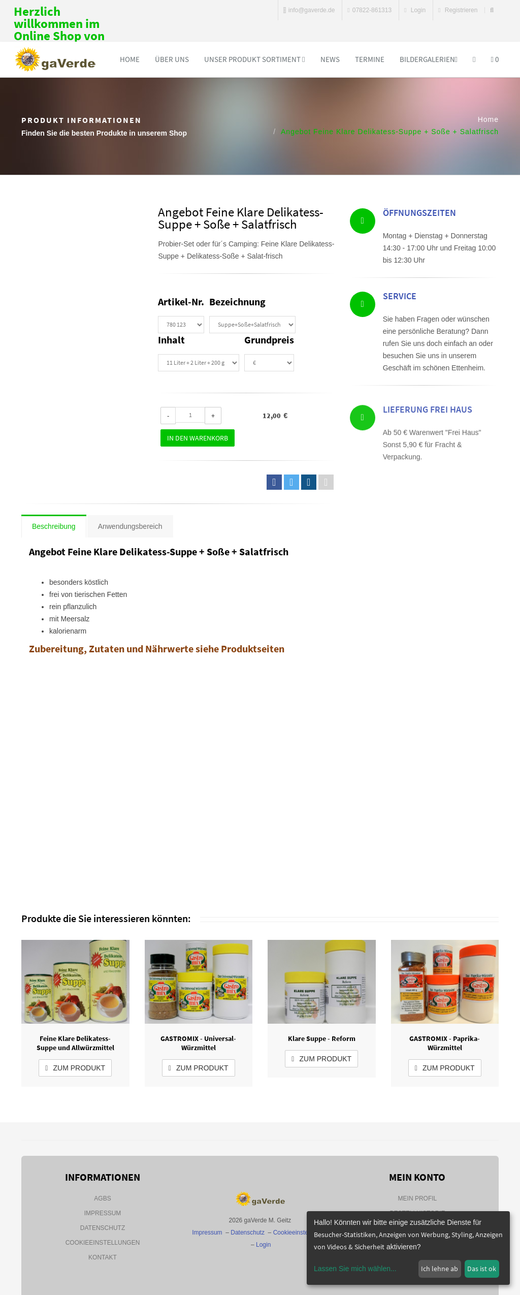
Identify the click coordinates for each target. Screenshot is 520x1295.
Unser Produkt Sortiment (254, 59)
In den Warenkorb (197, 438)
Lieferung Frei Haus (427, 435)
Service (399, 299)
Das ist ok (481, 1268)
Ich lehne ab (439, 1268)
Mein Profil (417, 1198)
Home (130, 59)
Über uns (172, 59)
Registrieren (457, 10)
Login (415, 10)
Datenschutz (102, 1227)
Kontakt (102, 1257)
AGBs (102, 1198)
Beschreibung (54, 526)
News (330, 59)
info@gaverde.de (309, 10)
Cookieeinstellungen (103, 1242)
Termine (369, 59)
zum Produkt (75, 1068)
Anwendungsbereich (130, 526)
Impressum (102, 1213)
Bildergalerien (429, 59)
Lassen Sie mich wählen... (355, 1269)
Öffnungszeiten (419, 214)
